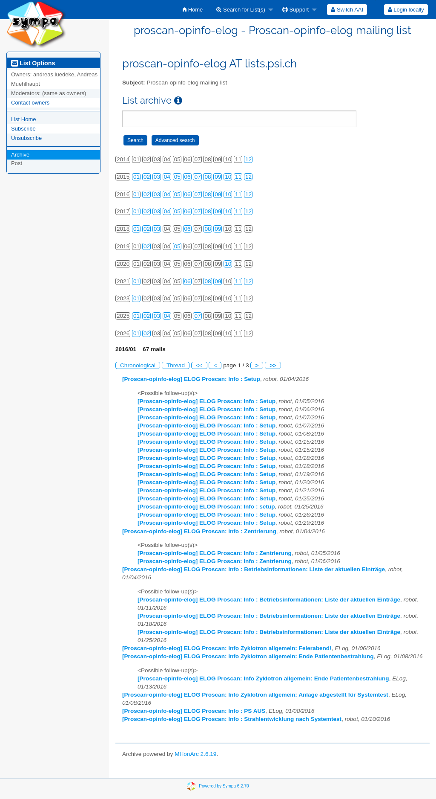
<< (199, 365)
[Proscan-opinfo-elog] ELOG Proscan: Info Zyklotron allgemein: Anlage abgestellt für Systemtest (255, 694)
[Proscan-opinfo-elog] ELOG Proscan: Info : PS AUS (193, 711)
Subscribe (23, 128)
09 (218, 177)
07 (197, 177)
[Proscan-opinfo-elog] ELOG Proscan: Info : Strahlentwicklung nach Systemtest (231, 719)
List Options (33, 63)
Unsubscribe (26, 138)
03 (157, 177)
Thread (175, 365)
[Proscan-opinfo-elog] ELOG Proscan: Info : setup (206, 506)
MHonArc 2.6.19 (195, 754)
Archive (20, 154)
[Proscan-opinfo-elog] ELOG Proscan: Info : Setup (191, 379)
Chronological (137, 365)
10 (228, 177)
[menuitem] (192, 9)
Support (295, 9)
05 (177, 177)
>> (273, 365)
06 (187, 177)
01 (136, 177)
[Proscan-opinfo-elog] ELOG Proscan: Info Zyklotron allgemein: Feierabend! (227, 648)
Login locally (406, 9)
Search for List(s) (240, 9)
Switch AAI (347, 9)
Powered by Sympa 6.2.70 (224, 786)
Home (193, 9)
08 (207, 177)
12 (248, 159)
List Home (23, 119)
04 (167, 177)
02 (146, 177)
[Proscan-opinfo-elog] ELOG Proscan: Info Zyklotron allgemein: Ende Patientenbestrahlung (248, 656)
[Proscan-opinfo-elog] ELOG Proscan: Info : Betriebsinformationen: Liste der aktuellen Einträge (253, 569)
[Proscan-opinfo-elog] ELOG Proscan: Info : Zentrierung (199, 531)
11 (238, 177)
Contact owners (30, 102)
